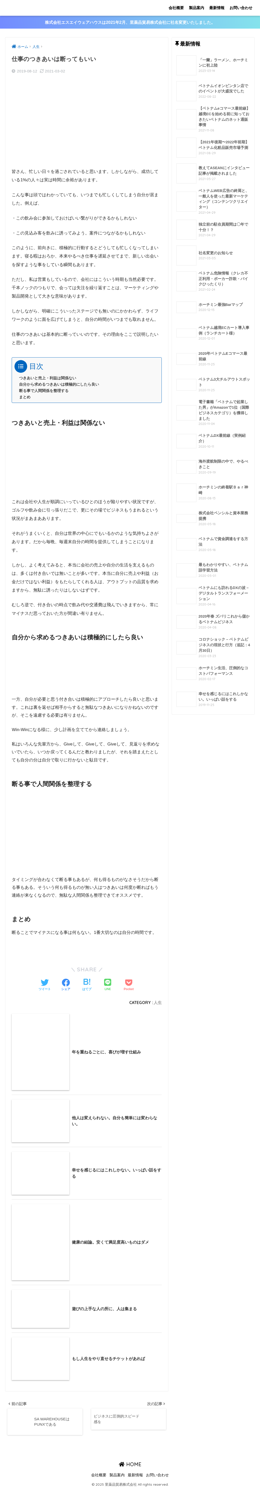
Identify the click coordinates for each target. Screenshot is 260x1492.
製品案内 (196, 8)
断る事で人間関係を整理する (44, 391)
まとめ (24, 397)
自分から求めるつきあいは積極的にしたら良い (59, 384)
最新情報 (216, 8)
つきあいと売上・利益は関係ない (47, 378)
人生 (158, 1002)
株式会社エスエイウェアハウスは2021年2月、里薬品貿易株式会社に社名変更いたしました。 (130, 22)
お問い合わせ (241, 8)
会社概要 (176, 8)
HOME (130, 1466)
